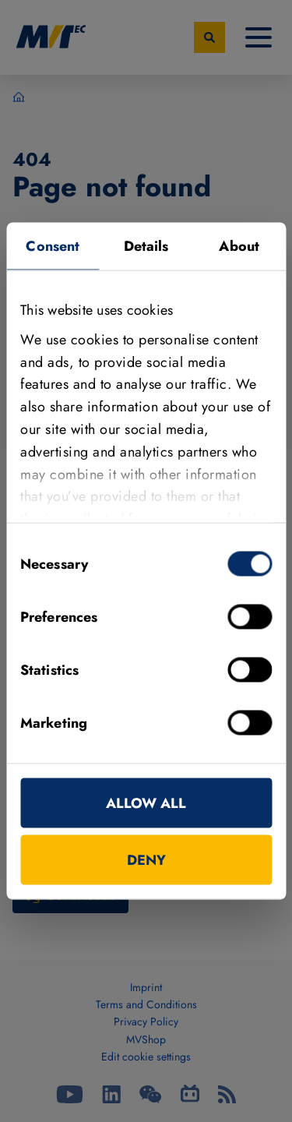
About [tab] (239, 246)
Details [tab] (146, 246)
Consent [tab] (52, 246)
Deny (146, 860)
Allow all (146, 803)
